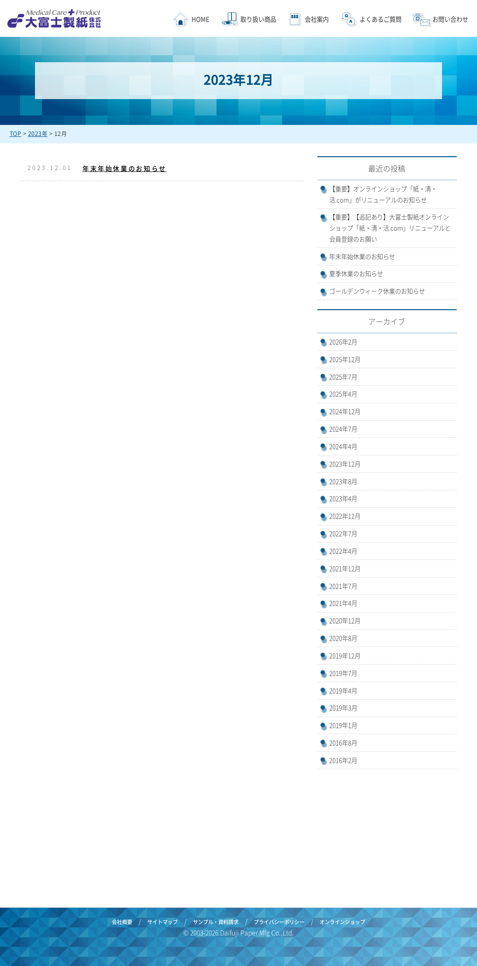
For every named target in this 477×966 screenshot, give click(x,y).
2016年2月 (343, 760)
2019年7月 (343, 673)
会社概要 (122, 922)
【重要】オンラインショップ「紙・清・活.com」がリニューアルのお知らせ (383, 194)
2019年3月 (343, 707)
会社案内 (317, 19)
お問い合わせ (450, 19)
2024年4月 (343, 446)
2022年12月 (345, 516)
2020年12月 (345, 620)
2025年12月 (345, 359)
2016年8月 (343, 742)
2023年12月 (345, 463)
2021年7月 (343, 586)
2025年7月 (343, 376)
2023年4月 (343, 498)
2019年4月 (343, 690)
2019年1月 (343, 725)
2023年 (38, 134)
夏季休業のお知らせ (356, 273)
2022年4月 (343, 551)
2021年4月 (343, 603)
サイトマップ (162, 922)
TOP (16, 134)
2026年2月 (343, 341)
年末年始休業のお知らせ (124, 168)
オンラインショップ (342, 922)
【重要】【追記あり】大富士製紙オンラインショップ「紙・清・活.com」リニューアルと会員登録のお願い (390, 227)
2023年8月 (343, 481)
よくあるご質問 (380, 19)
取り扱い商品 (258, 19)
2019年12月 (345, 655)
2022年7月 (343, 533)
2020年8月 (343, 638)
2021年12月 (345, 568)
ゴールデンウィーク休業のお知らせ (377, 291)
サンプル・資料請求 (215, 922)
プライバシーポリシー (279, 922)
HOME (200, 19)
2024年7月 (343, 428)
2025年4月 (343, 393)
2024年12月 (345, 411)
